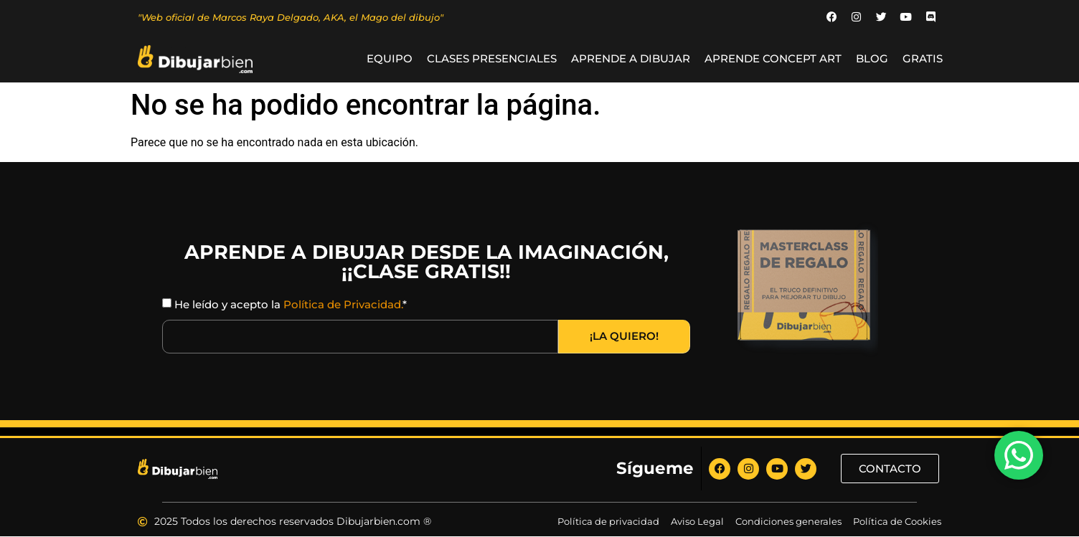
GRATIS (923, 59)
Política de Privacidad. (342, 304)
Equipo (390, 59)
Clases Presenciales (492, 59)
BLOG (872, 59)
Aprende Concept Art (773, 59)
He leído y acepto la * (290, 304)
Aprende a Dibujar (630, 59)
